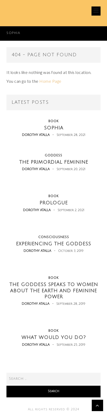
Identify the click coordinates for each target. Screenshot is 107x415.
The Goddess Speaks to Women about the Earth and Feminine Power (53, 290)
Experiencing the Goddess (53, 243)
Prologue (54, 202)
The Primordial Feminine (53, 162)
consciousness (53, 237)
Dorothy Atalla (36, 135)
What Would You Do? (53, 337)
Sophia (13, 33)
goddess (53, 155)
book (53, 121)
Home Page (50, 81)
